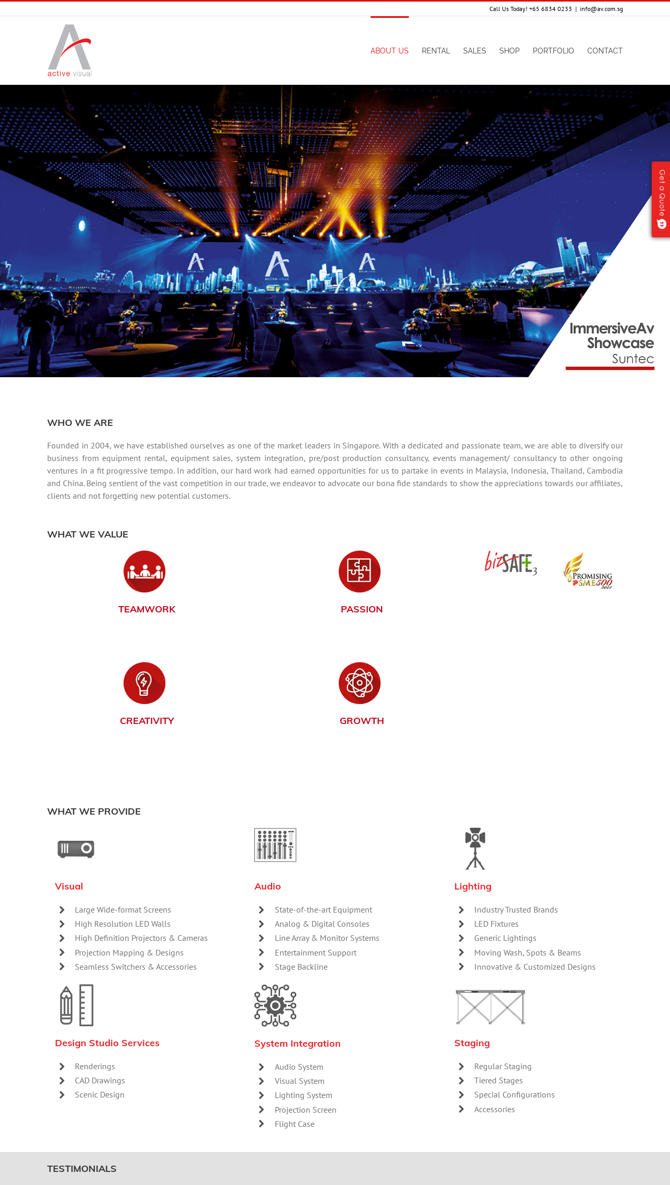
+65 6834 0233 (550, 9)
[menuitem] (396, 50)
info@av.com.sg (601, 9)
